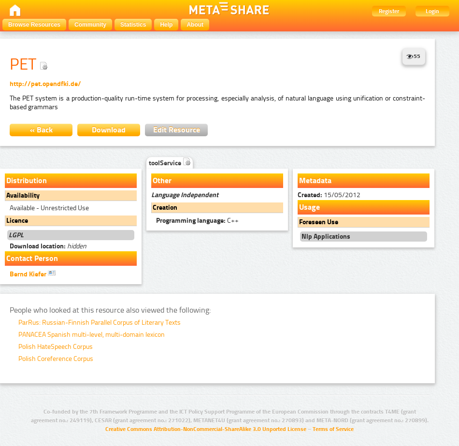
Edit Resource (176, 129)
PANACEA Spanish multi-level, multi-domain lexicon (91, 335)
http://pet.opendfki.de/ (45, 84)
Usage (309, 207)
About (194, 24)
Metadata (315, 180)
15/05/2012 (329, 195)
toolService (169, 163)
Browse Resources (34, 24)
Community (90, 24)
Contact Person (32, 258)
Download (109, 129)
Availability (23, 195)
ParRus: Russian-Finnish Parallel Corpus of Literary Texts (99, 322)
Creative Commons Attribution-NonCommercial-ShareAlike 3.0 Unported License (205, 429)
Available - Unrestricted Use (49, 208)
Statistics (133, 24)
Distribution (26, 180)
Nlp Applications (325, 236)
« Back (41, 129)
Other (162, 180)
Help (166, 24)
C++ (197, 220)
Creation (165, 207)
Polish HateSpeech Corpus (55, 347)
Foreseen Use (318, 222)
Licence (17, 220)
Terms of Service (333, 429)
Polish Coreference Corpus (55, 359)
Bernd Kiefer (33, 273)
